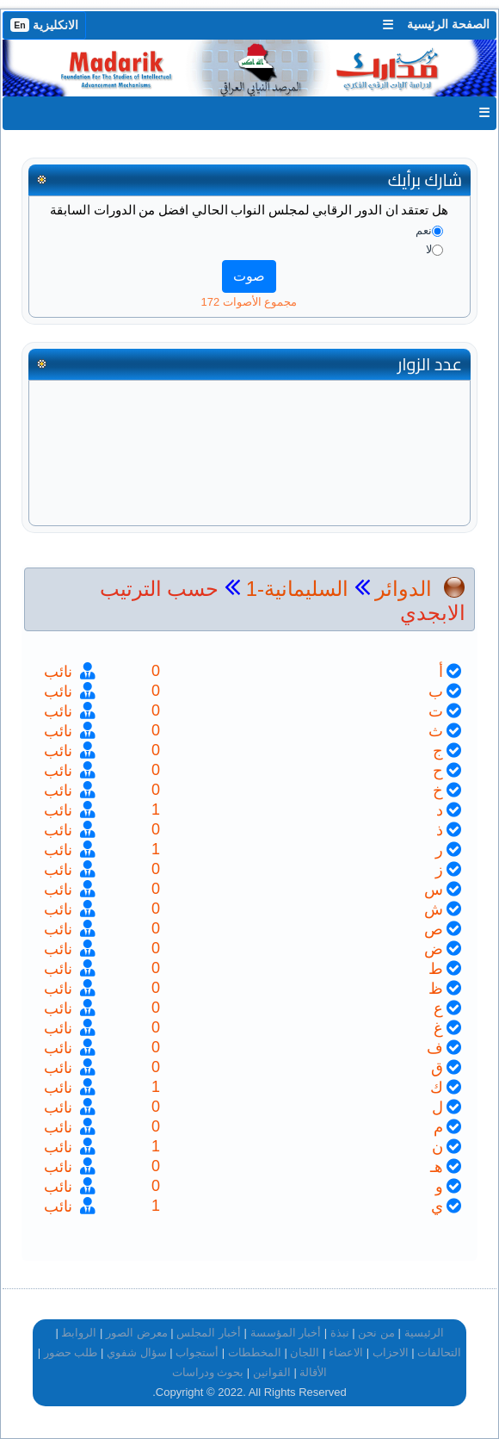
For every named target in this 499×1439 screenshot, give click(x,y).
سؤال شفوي (137, 1352)
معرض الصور (137, 1332)
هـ (436, 1166)
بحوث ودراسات (208, 1372)
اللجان (304, 1352)
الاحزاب (391, 1352)
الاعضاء (346, 1352)
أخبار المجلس (208, 1332)
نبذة (339, 1332)
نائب (60, 671)
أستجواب (197, 1352)
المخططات (254, 1352)
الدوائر (403, 588)
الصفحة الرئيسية (448, 24)
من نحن (376, 1332)
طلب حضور (71, 1352)
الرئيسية (424, 1332)
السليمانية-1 (294, 588)
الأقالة (313, 1372)
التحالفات (439, 1352)
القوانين (272, 1372)
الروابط (78, 1332)
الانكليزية (44, 25)
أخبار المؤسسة (286, 1332)
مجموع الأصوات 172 (249, 301)
